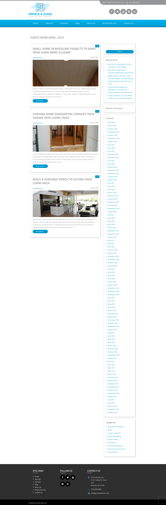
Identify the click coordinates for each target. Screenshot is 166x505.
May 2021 (111, 244)
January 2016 (112, 381)
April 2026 (111, 122)
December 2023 (113, 170)
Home (35, 23)
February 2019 (113, 314)
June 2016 (111, 365)
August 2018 (112, 330)
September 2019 (114, 295)
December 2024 (113, 157)
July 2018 (111, 333)
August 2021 (112, 237)
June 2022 (111, 218)
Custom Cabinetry (114, 433)
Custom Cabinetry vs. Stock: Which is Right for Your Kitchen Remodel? (120, 97)
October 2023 (112, 177)
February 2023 (113, 196)
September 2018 (114, 326)
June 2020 (111, 272)
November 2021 (113, 231)
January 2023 (112, 199)
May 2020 (111, 275)
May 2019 (111, 304)
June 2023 (111, 186)
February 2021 (113, 250)
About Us (91, 23)
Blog (77, 23)
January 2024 (112, 167)
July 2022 (111, 215)
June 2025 (111, 148)
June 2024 (111, 164)
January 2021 (112, 253)
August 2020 (112, 266)
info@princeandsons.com (113, 2)
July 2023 (111, 183)
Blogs (110, 430)
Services (49, 23)
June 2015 (111, 403)
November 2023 (113, 173)
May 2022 (111, 221)
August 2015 (112, 396)
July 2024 (111, 161)
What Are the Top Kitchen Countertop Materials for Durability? (120, 71)
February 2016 (113, 377)
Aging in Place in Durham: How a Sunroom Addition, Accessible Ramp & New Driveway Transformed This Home (120, 80)
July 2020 (111, 269)
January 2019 (112, 317)
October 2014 (112, 412)
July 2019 (111, 298)
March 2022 (112, 228)
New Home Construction (116, 449)
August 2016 (112, 358)
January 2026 (112, 129)
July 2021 (111, 240)
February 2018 (113, 349)
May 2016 (111, 368)
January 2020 (112, 285)
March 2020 (112, 282)
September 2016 (114, 355)
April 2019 (111, 307)
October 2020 (112, 263)
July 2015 (111, 400)
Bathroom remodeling (115, 427)
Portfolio (64, 23)
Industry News (113, 439)
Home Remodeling (114, 436)
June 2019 (111, 301)
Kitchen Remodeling (115, 446)
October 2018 (112, 323)
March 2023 (112, 193)
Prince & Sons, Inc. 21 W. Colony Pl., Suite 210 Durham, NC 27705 (99, 481)
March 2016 (112, 374)
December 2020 (113, 256)
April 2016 (111, 371)
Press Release (113, 452)
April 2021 (111, 247)
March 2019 (112, 310)
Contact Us (128, 23)
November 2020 (113, 259)
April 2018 (111, 342)
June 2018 (111, 336)
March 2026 (112, 126)
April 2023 (111, 189)
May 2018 (111, 339)
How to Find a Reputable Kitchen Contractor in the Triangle (119, 65)
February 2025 (113, 154)
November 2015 (113, 387)
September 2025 (114, 138)
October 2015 (112, 390)
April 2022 (111, 224)
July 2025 (111, 145)
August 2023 (112, 180)
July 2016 (111, 361)
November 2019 (113, 291)
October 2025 (112, 135)
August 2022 (112, 212)
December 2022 (113, 202)
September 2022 (114, 208)
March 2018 (112, 345)
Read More (40, 101)
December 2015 (113, 384)
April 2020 (111, 279)
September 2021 (114, 234)
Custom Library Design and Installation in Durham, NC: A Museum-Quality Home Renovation (120, 89)
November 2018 (113, 320)
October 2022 (112, 205)
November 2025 (113, 132)
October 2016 (112, 352)
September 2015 (114, 393)
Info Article (112, 443)
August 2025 (112, 142)
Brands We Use (109, 23)
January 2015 (112, 406)
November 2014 (113, 409)
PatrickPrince (39, 58)
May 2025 (111, 151)
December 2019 (113, 288)
